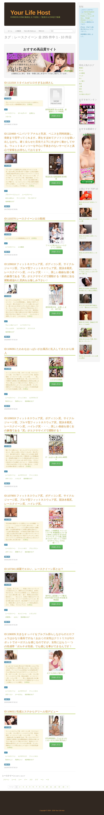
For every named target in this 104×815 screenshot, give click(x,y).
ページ (11, 787)
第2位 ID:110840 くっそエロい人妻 (88, 220)
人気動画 (18, 31)
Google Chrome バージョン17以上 (87, 20)
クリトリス (31, 328)
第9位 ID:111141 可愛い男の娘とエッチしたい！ (88, 340)
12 (55, 787)
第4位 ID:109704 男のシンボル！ (88, 254)
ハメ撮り (82, 81)
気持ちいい (18, 401)
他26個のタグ (29, 759)
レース (14, 779)
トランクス (32, 613)
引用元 (30, 104)
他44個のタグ (9, 332)
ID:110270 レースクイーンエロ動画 (24, 218)
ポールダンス (22, 113)
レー (20, 779)
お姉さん (32, 113)
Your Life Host (30, 12)
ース (47, 779)
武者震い (8, 617)
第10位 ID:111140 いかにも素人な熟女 (88, 357)
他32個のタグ (29, 694)
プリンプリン (33, 548)
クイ (36, 779)
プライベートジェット (12, 194)
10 (47, 787)
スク (31, 779)
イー (25, 779)
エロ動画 (21, 247)
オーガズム (18, 694)
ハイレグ (18, 478)
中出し (81, 91)
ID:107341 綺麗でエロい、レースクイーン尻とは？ (33, 569)
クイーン (6, 779)
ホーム (10, 31)
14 (63, 787)
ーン (42, 779)
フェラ (81, 76)
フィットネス (21, 198)
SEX (80, 89)
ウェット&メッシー (11, 325)
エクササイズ (21, 328)
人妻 (80, 86)
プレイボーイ (32, 198)
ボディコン (9, 478)
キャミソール (22, 613)
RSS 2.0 (41, 31)
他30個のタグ (29, 401)
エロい (16, 617)
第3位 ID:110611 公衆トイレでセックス (88, 237)
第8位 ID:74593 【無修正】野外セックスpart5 (88, 323)
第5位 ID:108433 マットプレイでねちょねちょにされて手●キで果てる (88, 272)
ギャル (81, 70)
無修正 (81, 68)
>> (67, 787)
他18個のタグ (25, 617)
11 (51, 787)
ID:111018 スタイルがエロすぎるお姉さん (28, 82)
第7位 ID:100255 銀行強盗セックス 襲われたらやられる (88, 306)
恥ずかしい (9, 401)
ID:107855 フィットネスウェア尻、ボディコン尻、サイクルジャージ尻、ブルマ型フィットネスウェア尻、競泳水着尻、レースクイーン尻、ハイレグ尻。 (39, 499)
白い (80, 78)
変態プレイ (18, 552)
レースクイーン (10, 113)
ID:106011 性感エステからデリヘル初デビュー (31, 711)
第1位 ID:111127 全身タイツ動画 (88, 203)
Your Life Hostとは (30, 31)
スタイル (8, 116)
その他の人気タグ (84, 94)
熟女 (80, 83)
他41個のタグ (29, 552)
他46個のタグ (9, 201)
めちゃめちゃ (9, 198)
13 (59, 787)
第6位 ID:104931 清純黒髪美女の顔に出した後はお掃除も (88, 289)
